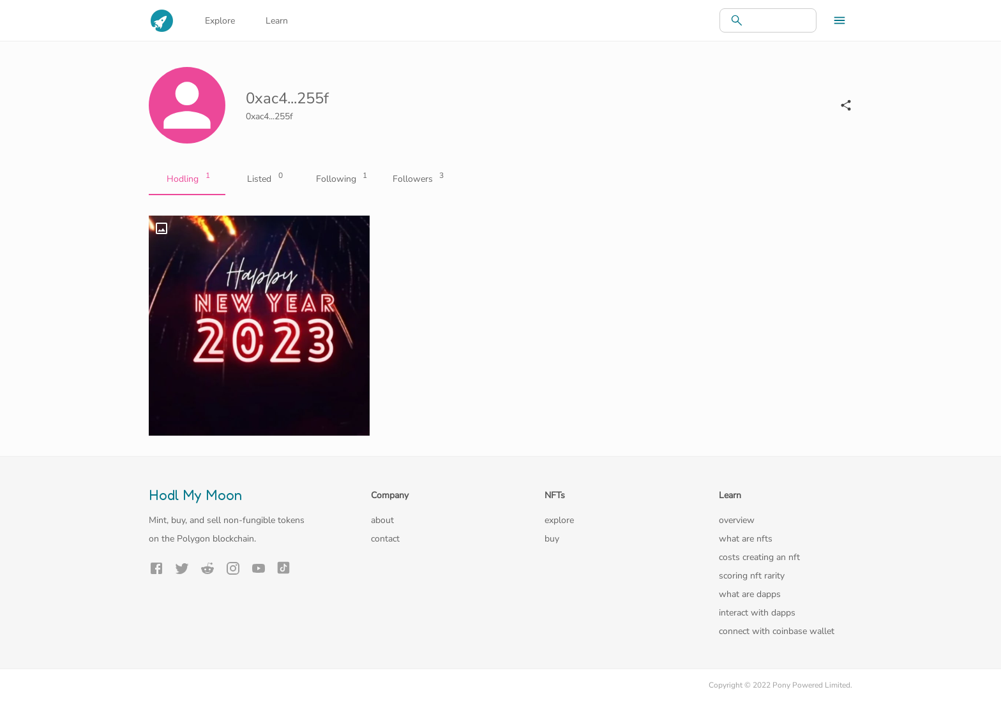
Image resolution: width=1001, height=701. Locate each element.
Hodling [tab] (187, 179)
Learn (277, 21)
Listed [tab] (263, 179)
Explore (220, 21)
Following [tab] (340, 179)
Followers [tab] (417, 179)
